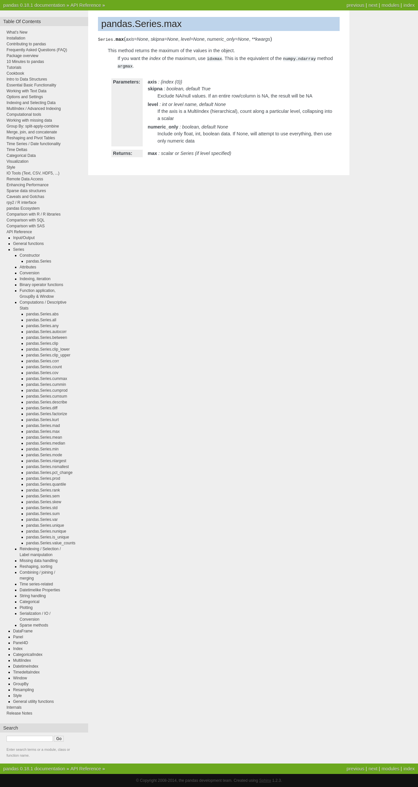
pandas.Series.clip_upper (48, 355)
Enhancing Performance (28, 185)
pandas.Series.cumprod (47, 390)
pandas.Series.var (42, 519)
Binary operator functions (41, 284)
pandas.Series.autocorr (46, 331)
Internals (14, 707)
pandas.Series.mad (43, 425)
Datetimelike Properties (40, 590)
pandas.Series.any (42, 326)
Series (18, 249)
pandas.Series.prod (43, 478)
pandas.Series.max (43, 431)
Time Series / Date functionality (34, 144)
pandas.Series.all (41, 320)
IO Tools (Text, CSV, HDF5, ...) (33, 173)
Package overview (22, 55)
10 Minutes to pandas (25, 61)
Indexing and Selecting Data (31, 102)
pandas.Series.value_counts (50, 543)
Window (20, 678)
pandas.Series (38, 261)
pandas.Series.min (42, 449)
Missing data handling (38, 560)
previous (355, 5)
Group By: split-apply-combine (33, 126)
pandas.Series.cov (42, 373)
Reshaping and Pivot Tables (31, 138)
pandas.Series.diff (41, 408)
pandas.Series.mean (44, 437)
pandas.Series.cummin (46, 384)
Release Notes (19, 713)
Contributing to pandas (26, 44)
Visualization (17, 161)
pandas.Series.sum (43, 513)
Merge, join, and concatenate (32, 132)
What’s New (17, 32)
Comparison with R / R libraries (33, 214)
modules (390, 5)
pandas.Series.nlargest (46, 461)
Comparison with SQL (26, 220)
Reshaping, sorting (36, 566)
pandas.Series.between (46, 337)
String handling (33, 596)
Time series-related (36, 584)
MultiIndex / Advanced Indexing (34, 108)
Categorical (30, 601)
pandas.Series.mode (44, 455)
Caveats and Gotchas (25, 196)
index (409, 5)
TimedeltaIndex (26, 672)
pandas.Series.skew (43, 502)
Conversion (30, 273)
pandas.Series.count (44, 367)
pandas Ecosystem (23, 208)
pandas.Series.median (45, 443)
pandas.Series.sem (43, 496)
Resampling (23, 690)
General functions (28, 243)
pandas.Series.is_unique (47, 537)
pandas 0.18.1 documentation (34, 5)
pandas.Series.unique (45, 525)
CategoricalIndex (27, 654)
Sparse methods (34, 625)
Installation (16, 38)
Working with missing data (29, 120)
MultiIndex (22, 660)
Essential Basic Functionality (31, 85)
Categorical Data (21, 155)
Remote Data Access (25, 179)
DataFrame (23, 631)
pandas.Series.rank (43, 490)
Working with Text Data (26, 91)
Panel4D (20, 643)
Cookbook (15, 73)
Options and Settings (25, 97)
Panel (18, 637)
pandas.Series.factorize (46, 414)
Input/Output (24, 237)
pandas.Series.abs (42, 314)
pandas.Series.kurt (42, 419)
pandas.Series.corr (42, 361)
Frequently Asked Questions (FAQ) (37, 50)
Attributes (28, 267)
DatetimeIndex (25, 666)
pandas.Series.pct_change (49, 472)
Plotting (26, 607)
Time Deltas (17, 149)
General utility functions (33, 701)
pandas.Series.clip (42, 343)
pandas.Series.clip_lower (48, 349)
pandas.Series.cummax (46, 378)
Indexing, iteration (35, 279)
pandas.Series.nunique (46, 531)
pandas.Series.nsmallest (47, 466)
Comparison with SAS (26, 226)
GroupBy (20, 684)
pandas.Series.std (41, 508)
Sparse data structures (26, 191)
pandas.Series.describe (46, 402)
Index (18, 648)
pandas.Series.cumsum (46, 396)
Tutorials (14, 67)
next (372, 5)
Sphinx (265, 780)
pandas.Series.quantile (46, 484)
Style (11, 167)
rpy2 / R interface (21, 202)
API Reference (86, 5)
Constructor (30, 255)
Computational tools (24, 114)
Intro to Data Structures (27, 79)
